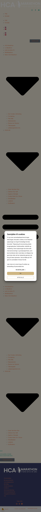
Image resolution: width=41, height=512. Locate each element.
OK (20, 273)
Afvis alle (20, 277)
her (23, 266)
